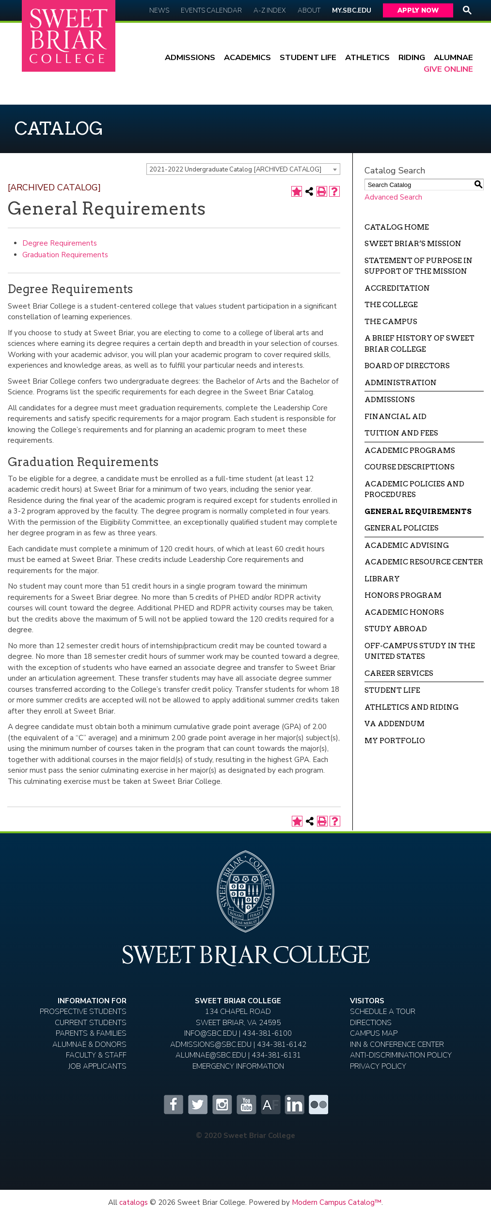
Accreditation (397, 288)
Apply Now (418, 10)
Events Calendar (211, 10)
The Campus (390, 321)
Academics (247, 57)
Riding (411, 57)
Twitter (197, 1104)
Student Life (308, 57)
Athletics (367, 57)
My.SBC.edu (351, 10)
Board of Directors (407, 365)
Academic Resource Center (423, 562)
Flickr (318, 1104)
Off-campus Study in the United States (419, 651)
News (159, 10)
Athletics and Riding (411, 707)
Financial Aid (395, 416)
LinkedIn (294, 1104)
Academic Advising (406, 545)
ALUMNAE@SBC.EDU (210, 1055)
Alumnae (453, 57)
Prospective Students (83, 1011)
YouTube (246, 1104)
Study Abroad (395, 628)
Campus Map (373, 1033)
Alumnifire (270, 1104)
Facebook (173, 1104)
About (309, 10)
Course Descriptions (409, 467)
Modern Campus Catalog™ (336, 1202)
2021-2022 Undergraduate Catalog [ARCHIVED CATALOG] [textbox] (235, 169)
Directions (371, 1023)
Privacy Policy (378, 1066)
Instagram (221, 1104)
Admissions (190, 57)
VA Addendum (394, 723)
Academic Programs (409, 450)
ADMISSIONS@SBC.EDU (211, 1044)
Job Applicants (97, 1066)
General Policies (401, 528)
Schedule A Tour (382, 1011)
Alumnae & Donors (89, 1044)
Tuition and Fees (401, 433)
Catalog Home (396, 227)
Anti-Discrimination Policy (401, 1055)
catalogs (133, 1202)
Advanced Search (393, 197)
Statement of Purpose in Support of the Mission (418, 266)
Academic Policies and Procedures (414, 489)
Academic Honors (404, 612)
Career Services (398, 673)
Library (382, 579)
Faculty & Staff (96, 1055)
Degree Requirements (59, 243)
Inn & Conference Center (397, 1044)
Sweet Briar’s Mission (412, 243)
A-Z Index (269, 10)
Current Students (91, 1023)
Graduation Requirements (65, 255)
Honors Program (403, 595)
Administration (400, 382)
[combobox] (243, 169)
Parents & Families (91, 1033)
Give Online (448, 69)
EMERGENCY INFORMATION (238, 1066)
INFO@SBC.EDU (210, 1033)
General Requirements (418, 511)
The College (391, 304)
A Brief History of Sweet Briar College (419, 344)
